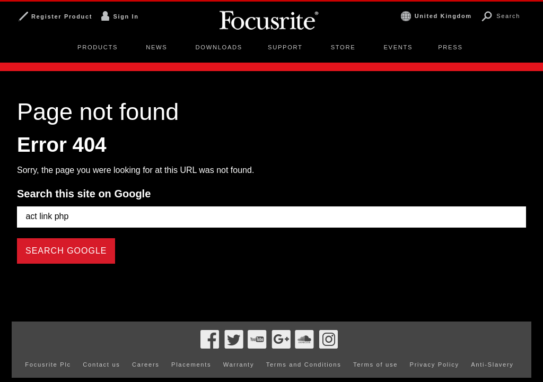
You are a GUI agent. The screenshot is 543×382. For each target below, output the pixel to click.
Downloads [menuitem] (219, 47)
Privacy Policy (434, 346)
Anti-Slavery (492, 346)
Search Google (66, 250)
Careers (146, 346)
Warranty (238, 346)
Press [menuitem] (450, 47)
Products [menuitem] (97, 47)
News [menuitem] (156, 47)
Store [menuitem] (343, 47)
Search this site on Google (84, 193)
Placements (191, 346)
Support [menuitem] (285, 47)
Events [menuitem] (398, 47)
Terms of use (375, 346)
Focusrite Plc (48, 346)
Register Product (61, 16)
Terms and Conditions (303, 346)
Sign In (125, 16)
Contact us (101, 346)
